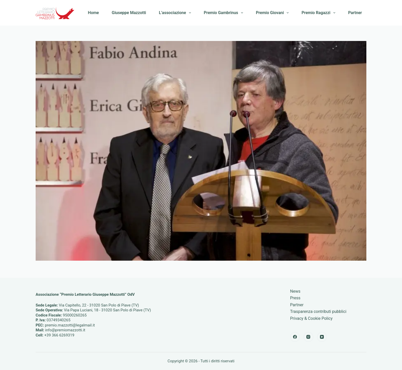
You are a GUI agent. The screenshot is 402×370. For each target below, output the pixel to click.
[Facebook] (295, 337)
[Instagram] (308, 337)
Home (93, 12)
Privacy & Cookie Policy (311, 318)
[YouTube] (322, 337)
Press (295, 297)
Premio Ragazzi (319, 13)
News (295, 291)
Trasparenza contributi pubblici (318, 311)
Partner (355, 12)
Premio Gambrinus (224, 13)
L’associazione (176, 13)
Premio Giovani (273, 13)
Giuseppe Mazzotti (129, 12)
